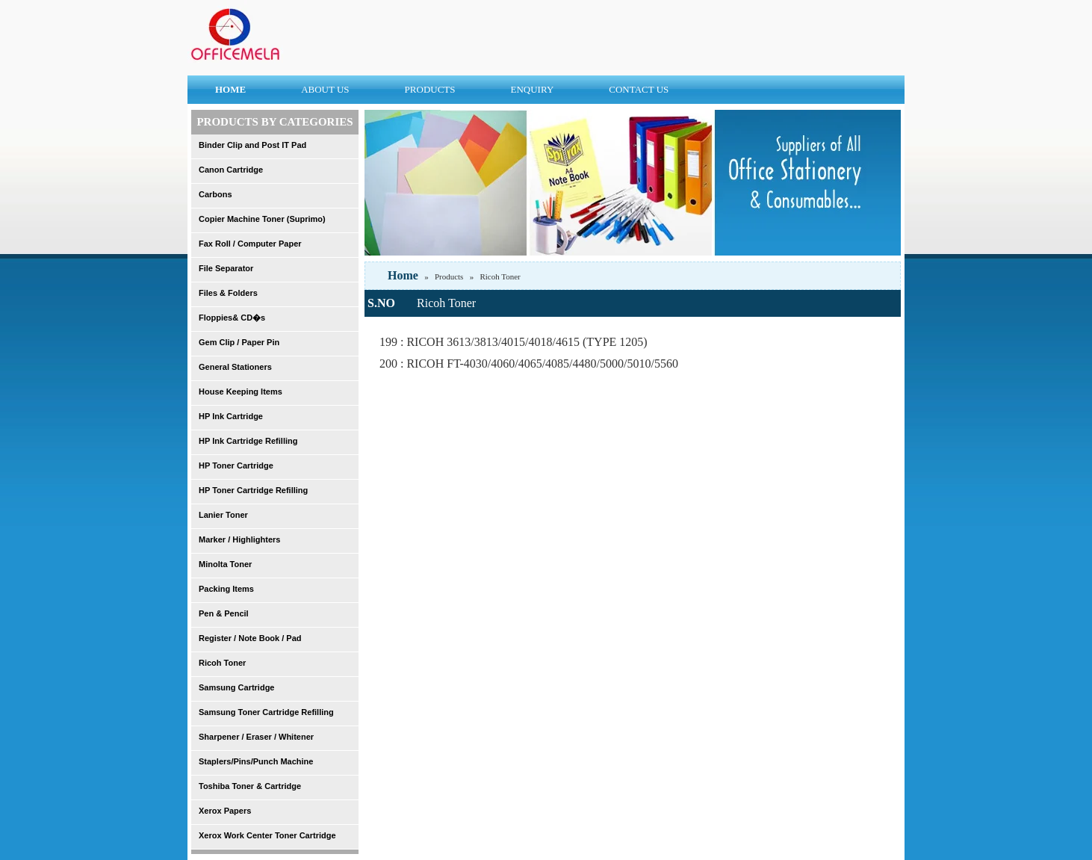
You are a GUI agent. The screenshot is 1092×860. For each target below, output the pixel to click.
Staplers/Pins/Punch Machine (256, 761)
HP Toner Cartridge (236, 465)
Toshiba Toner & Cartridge (250, 786)
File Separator (226, 268)
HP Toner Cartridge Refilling (253, 490)
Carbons (215, 194)
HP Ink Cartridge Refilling (248, 440)
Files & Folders (228, 292)
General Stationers (235, 366)
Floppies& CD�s (232, 317)
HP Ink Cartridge (231, 416)
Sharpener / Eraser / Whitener (256, 736)
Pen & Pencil (224, 613)
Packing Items (226, 588)
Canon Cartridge (231, 169)
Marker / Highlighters (239, 539)
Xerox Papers (225, 810)
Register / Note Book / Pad (250, 638)
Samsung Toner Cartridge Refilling (266, 712)
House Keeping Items (240, 391)
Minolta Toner (225, 564)
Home (403, 275)
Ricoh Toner (222, 662)
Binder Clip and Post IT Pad (252, 144)
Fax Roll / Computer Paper (250, 243)
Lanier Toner (223, 514)
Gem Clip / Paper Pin (239, 342)
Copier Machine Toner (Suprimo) (262, 218)
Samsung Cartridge (236, 687)
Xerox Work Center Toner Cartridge (267, 835)
